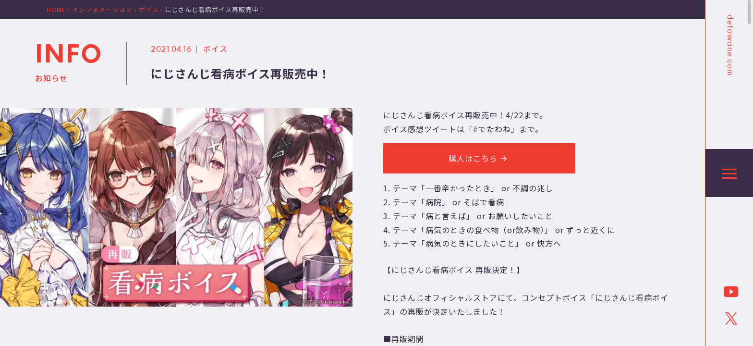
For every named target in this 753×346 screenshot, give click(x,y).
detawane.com (729, 45)
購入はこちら (479, 158)
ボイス (215, 48)
